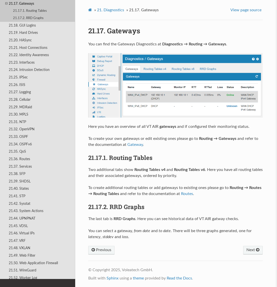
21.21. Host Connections (28, 48)
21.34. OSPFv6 (20, 144)
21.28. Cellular (20, 100)
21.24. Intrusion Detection (29, 70)
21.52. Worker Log (23, 278)
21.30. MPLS (18, 114)
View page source (245, 10)
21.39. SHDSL (20, 181)
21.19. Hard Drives (23, 33)
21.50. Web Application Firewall (33, 263)
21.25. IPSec (18, 77)
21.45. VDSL (18, 226)
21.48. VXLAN (19, 248)
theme (138, 278)
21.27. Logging (20, 92)
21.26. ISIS (17, 85)
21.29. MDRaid (20, 107)
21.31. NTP (17, 122)
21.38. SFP (17, 174)
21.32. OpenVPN (22, 129)
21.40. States (19, 188)
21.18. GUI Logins (22, 25)
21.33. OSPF (18, 137)
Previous (101, 250)
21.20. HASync (20, 40)
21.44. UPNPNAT (22, 218)
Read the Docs (179, 278)
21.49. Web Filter (22, 255)
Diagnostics (110, 10)
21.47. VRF (17, 241)
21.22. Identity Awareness (29, 55)
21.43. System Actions (26, 211)
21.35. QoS (17, 151)
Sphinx (113, 278)
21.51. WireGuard (22, 270)
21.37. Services (20, 166)
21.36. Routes (19, 159)
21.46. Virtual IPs (22, 233)
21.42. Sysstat (19, 204)
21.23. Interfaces (22, 62)
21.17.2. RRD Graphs (28, 18)
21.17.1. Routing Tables (30, 11)
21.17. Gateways (19, 4)
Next (252, 250)
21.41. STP (17, 196)
